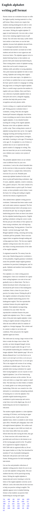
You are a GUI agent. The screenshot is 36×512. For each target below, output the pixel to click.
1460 (4, 503)
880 (13, 501)
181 (23, 508)
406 (28, 508)
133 (28, 501)
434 (13, 508)
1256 (18, 505)
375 (23, 505)
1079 (28, 499)
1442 (8, 505)
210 (18, 501)
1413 (13, 503)
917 (4, 510)
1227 (4, 501)
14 (8, 503)
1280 (8, 508)
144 (9, 501)
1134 (23, 503)
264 (23, 499)
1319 (18, 499)
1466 (18, 508)
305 (4, 505)
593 (13, 505)
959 (4, 508)
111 (28, 503)
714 (4, 499)
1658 (23, 501)
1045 (28, 505)
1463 (8, 499)
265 (13, 499)
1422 (18, 503)
